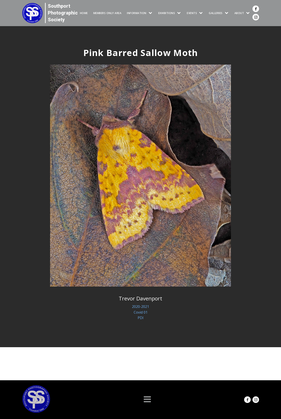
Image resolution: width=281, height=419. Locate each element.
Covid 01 (141, 312)
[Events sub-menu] (201, 13)
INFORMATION (136, 13)
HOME (84, 13)
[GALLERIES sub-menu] (227, 13)
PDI (141, 317)
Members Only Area (107, 13)
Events (192, 13)
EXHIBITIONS (166, 13)
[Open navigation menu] (147, 399)
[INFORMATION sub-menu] (151, 13)
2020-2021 (140, 306)
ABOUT (239, 13)
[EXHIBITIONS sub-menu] (179, 13)
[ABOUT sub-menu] (248, 13)
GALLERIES (216, 13)
